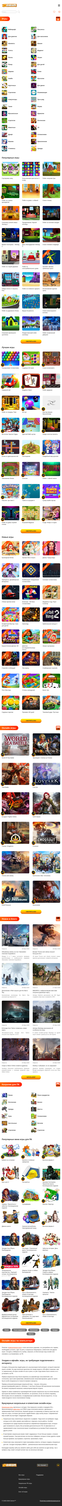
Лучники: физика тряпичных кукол (51, 259)
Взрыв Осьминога (31, 303)
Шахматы (8, 43)
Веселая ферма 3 (51, 1152)
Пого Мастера (10, 682)
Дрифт (7, 134)
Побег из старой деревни (10, 258)
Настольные (9, 1123)
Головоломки (39, 134)
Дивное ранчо (10, 1218)
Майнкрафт (9, 29)
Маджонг (37, 50)
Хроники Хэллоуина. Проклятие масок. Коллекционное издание (51, 1176)
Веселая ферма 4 (51, 1218)
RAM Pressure (15, 893)
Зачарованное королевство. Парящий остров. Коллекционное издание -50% (10, 1265)
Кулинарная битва (10, 549)
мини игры (16, 1410)
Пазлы (7, 57)
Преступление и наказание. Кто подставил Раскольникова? (31, 1308)
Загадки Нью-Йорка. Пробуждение (10, 1241)
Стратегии (8, 120)
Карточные (9, 85)
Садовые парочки (10, 704)
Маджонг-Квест (31, 382)
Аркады (37, 148)
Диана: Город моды (51, 549)
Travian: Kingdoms (15, 834)
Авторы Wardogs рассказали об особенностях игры (43, 1029)
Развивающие (39, 92)
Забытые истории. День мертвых (51, 1241)
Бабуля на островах (10, 1152)
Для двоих (38, 85)
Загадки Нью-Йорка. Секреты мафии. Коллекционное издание (51, 1264)
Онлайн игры (23, 1487)
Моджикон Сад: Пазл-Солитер (51, 595)
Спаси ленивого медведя (51, 236)
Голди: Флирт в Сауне (51, 514)
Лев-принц (31, 660)
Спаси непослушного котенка (51, 304)
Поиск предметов (40, 1095)
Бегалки (37, 1123)
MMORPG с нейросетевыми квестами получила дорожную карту (45, 991)
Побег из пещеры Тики (10, 404)
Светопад (31, 616)
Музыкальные (10, 113)
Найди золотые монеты (51, 426)
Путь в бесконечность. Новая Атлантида (51, 1307)
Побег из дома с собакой (31, 192)
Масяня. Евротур (51, 1196)
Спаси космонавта (51, 360)
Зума (7, 1116)
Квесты (37, 1109)
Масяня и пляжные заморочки (31, 1153)
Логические (38, 120)
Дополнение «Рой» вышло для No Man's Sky (15, 991)
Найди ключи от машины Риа (10, 281)
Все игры (22, 1475)
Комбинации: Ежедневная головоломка (31, 572)
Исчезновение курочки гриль (51, 281)
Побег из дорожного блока (10, 303)
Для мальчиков (39, 36)
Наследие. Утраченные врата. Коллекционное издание (31, 1242)
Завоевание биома (10, 470)
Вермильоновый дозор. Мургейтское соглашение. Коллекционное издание (10, 1308)
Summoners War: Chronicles (46, 863)
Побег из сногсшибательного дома (31, 259)
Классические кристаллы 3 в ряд (31, 171)
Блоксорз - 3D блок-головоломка (31, 595)
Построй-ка (31, 1174)
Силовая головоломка (51, 572)
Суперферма (31, 1196)
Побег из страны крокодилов (10, 193)
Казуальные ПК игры (25, 1483)
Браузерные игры (24, 1479)
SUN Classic (46, 804)
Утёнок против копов (10, 594)
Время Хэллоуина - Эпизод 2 (10, 237)
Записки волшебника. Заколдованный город (31, 1219)
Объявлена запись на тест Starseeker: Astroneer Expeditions (14, 952)
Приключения (39, 141)
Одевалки (37, 113)
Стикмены (8, 148)
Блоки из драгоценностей (10, 448)
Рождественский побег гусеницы (31, 326)
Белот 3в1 (51, 682)
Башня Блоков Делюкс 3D (10, 638)
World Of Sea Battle (15, 746)
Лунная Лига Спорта (31, 549)
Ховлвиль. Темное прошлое (51, 1285)
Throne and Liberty (15, 863)
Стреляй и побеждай (10, 660)
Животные (8, 127)
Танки (7, 106)
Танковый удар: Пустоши (51, 704)
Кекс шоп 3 (10, 1174)
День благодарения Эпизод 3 (31, 237)
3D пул (31, 404)
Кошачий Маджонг (31, 514)
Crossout (46, 834)
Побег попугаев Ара (51, 170)
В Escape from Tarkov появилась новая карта (14, 1029)
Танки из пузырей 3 (31, 492)
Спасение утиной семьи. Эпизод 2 (10, 215)
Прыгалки (37, 78)
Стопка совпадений (31, 682)
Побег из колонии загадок (51, 214)
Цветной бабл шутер (31, 426)
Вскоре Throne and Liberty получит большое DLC (44, 952)
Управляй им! (10, 382)
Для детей (37, 64)
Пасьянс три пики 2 (10, 492)
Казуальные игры (7, 1408)
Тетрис (36, 57)
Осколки (31, 470)
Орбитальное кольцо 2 (51, 616)
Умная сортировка (51, 638)
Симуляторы (9, 99)
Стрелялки (9, 92)
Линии (7, 1095)
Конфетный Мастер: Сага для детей (10, 617)
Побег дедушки (51, 382)
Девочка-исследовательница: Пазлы (31, 640)
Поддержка (39, 1475)
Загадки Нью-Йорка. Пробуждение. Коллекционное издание (10, 1286)
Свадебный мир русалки (51, 448)
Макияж (8, 141)
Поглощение (31, 448)
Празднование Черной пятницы (31, 215)
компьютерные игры (14, 1348)
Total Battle (15, 775)
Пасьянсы (37, 29)
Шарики (8, 71)
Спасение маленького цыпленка (10, 326)
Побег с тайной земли (51, 470)
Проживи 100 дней (31, 704)
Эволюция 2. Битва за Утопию (46, 746)
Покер (7, 64)
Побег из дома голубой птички (10, 515)
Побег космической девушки (51, 326)
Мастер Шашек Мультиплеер (51, 405)
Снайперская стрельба (51, 660)
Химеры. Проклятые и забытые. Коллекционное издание (10, 1198)
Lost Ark (46, 775)
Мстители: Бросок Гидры (10, 426)
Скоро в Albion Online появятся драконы (15, 1065)
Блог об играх (23, 1492)
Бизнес (36, 1102)
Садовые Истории (31, 360)
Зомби (7, 78)
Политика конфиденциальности (50, 1501)
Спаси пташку (51, 192)
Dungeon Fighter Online (15, 804)
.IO (35, 127)
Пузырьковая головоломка (10, 360)
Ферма (36, 106)
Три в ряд (37, 99)
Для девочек (9, 36)
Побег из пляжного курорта (31, 281)
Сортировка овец (10, 170)
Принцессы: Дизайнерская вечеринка (10, 572)
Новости (4, 949)
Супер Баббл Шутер (51, 492)
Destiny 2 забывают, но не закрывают (45, 1065)
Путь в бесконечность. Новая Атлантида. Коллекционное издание (31, 1286)
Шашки (36, 43)
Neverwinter (46, 893)
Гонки (36, 71)
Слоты (7, 50)
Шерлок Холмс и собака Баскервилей (31, 1263)
